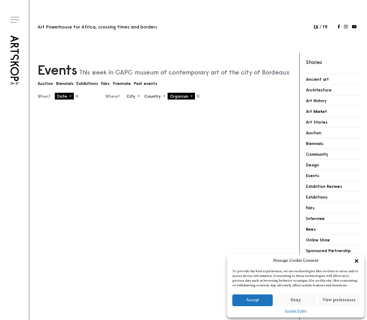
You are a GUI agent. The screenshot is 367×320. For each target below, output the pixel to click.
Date (62, 96)
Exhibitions (87, 83)
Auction (45, 83)
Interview (315, 218)
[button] (356, 261)
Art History (316, 100)
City (132, 96)
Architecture (319, 89)
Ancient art (317, 79)
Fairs (105, 83)
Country (153, 96)
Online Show (318, 239)
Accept (252, 300)
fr (325, 26)
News (311, 229)
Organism (180, 96)
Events (312, 175)
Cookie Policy (296, 311)
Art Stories (316, 122)
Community (317, 154)
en (316, 26)
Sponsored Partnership (328, 250)
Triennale (122, 83)
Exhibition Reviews (324, 186)
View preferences (339, 300)
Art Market (316, 111)
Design (312, 164)
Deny (296, 300)
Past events (145, 83)
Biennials (64, 83)
